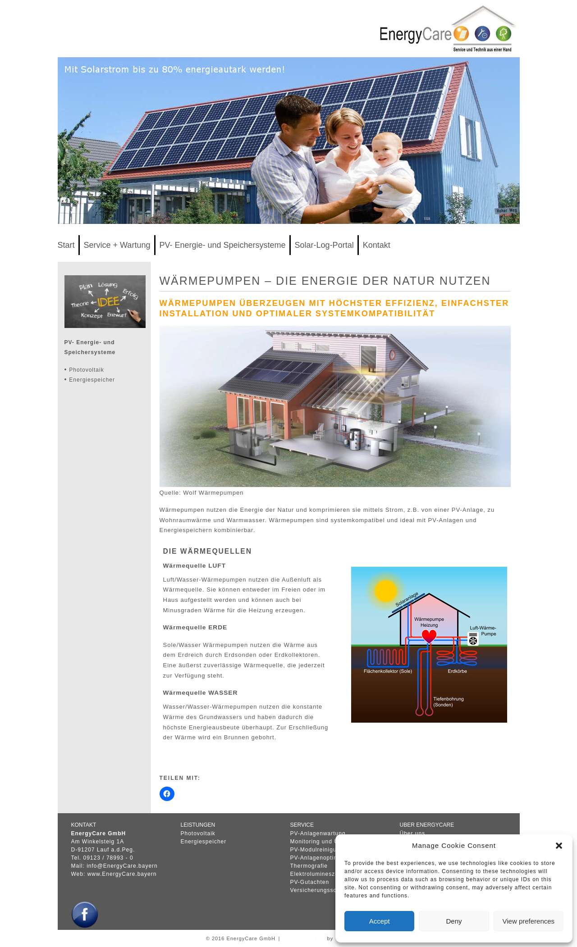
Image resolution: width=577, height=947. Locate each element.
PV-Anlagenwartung (318, 833)
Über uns (413, 833)
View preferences (529, 921)
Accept (379, 921)
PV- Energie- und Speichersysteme (222, 245)
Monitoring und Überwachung (331, 841)
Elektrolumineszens (317, 874)
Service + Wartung (117, 245)
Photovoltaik (86, 370)
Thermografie (309, 866)
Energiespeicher (92, 380)
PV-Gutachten (310, 882)
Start (66, 245)
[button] (558, 845)
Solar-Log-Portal (324, 245)
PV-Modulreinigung (316, 850)
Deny (454, 921)
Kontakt (376, 245)
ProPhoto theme (304, 938)
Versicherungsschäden (322, 890)
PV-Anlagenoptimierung (323, 858)
